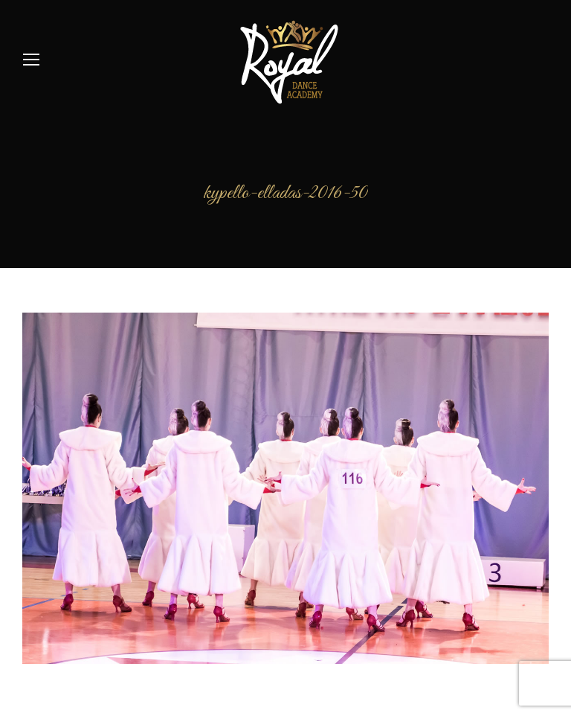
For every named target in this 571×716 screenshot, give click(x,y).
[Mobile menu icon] (31, 59)
